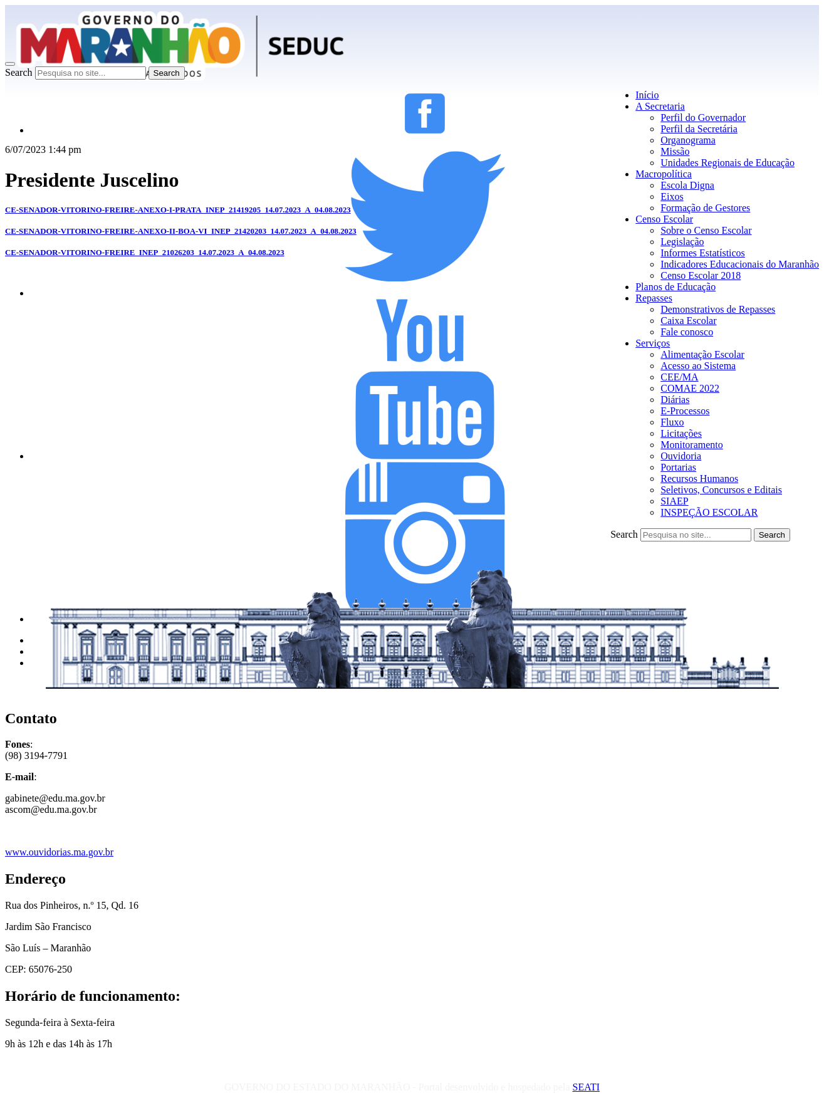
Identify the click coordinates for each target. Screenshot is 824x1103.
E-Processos (684, 410)
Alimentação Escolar (702, 354)
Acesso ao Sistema (698, 365)
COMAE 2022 (689, 388)
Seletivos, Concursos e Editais (721, 489)
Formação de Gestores (705, 207)
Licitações (681, 433)
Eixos (671, 196)
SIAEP (674, 501)
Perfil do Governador (703, 117)
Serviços (652, 343)
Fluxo (672, 422)
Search (19, 72)
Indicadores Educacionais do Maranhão (739, 264)
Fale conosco (686, 332)
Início (647, 95)
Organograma (688, 140)
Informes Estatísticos (702, 253)
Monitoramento (691, 444)
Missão (674, 151)
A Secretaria (660, 106)
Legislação (682, 241)
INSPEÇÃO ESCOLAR (709, 512)
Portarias (678, 467)
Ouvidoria (680, 456)
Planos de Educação (675, 286)
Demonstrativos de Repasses (717, 309)
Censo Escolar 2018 (700, 275)
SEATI (586, 1087)
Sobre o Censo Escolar (705, 230)
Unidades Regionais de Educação (727, 162)
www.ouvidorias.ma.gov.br (59, 852)
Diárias (674, 399)
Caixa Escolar (688, 320)
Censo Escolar (664, 219)
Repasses (653, 298)
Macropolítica (663, 174)
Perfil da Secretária (699, 128)
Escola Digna (687, 185)
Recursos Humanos (699, 478)
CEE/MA (679, 377)
